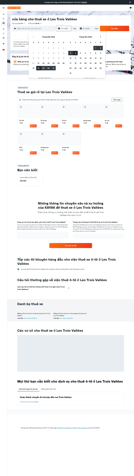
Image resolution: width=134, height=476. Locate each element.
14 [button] (38, 58)
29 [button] (43, 68)
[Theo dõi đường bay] (3, 33)
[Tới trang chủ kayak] (14, 8)
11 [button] (58, 53)
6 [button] (33, 53)
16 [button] (48, 58)
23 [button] (48, 63)
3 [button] (53, 48)
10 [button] (53, 53)
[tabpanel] (70, 399)
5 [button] (63, 48)
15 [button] (43, 58)
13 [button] (33, 58)
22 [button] (43, 63)
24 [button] (53, 63)
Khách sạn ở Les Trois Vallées (29, 402)
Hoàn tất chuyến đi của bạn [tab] (28, 389)
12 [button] (63, 53)
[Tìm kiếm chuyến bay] (3, 14)
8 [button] (43, 53)
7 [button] (38, 53)
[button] (130, 2)
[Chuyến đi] (3, 44)
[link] (70, 245)
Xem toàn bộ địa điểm (30, 318)
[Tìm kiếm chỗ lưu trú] (3, 19)
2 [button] (48, 48)
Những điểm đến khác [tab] (48, 389)
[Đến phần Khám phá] (3, 29)
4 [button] (58, 48)
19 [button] (63, 58)
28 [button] (38, 68)
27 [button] (33, 68)
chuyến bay (68, 428)
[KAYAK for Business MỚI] (3, 38)
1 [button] (43, 48)
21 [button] (38, 63)
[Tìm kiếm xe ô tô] (3, 23)
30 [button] (48, 68)
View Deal (33, 126)
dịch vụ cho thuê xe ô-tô (82, 428)
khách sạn (60, 428)
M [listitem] (21, 123)
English (84, 2)
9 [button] (48, 53)
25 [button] (58, 63)
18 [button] (58, 58)
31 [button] (53, 68)
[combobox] (19, 23)
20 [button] (33, 63)
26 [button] (63, 63)
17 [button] (53, 58)
